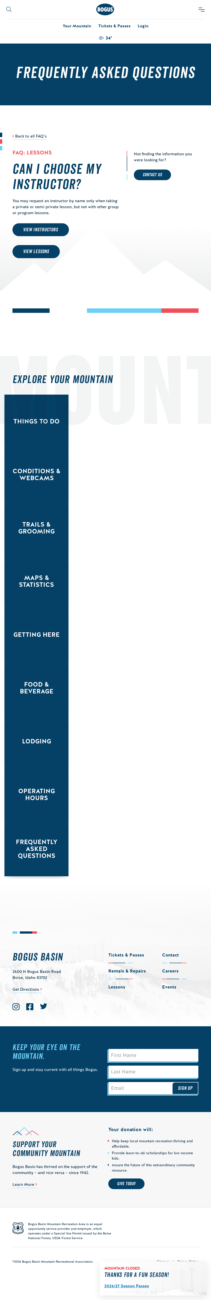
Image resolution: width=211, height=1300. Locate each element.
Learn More (23, 1184)
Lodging (36, 741)
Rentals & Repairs (127, 971)
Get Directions (25, 989)
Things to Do (36, 421)
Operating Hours (36, 794)
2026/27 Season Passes (126, 1285)
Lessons (116, 987)
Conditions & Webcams (36, 474)
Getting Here (36, 635)
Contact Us (152, 175)
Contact (170, 955)
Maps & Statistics (36, 581)
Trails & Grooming (36, 527)
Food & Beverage (36, 687)
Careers (170, 971)
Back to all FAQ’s (31, 136)
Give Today (126, 1184)
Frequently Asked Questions (36, 849)
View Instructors (40, 230)
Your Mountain (77, 25)
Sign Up (185, 1088)
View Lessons (36, 251)
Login (143, 25)
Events (169, 987)
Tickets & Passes (114, 25)
